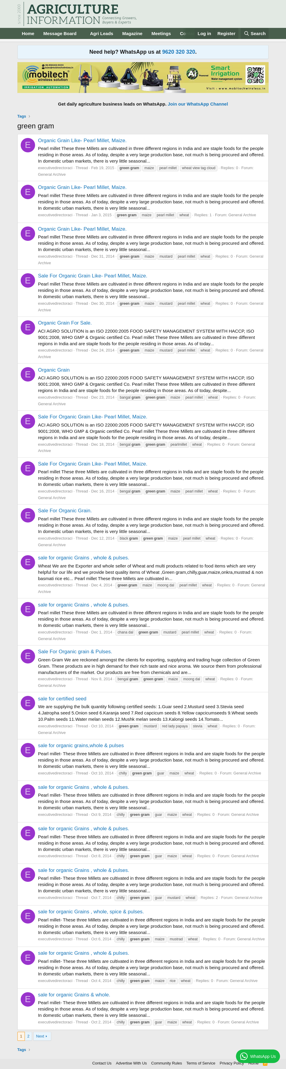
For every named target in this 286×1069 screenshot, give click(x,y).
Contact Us (102, 1063)
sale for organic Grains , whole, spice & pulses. (91, 912)
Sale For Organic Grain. (65, 511)
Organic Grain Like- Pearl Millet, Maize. (82, 140)
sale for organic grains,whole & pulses (81, 745)
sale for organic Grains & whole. (74, 995)
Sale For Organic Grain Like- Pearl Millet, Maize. (92, 276)
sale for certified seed (62, 699)
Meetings (161, 33)
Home (28, 33)
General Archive (52, 174)
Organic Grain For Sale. (65, 323)
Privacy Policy (232, 1063)
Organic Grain (54, 370)
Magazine (132, 33)
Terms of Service (200, 1063)
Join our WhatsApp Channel (198, 103)
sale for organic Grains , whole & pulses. (83, 558)
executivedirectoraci (55, 168)
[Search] (255, 33)
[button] (81, 33)
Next (40, 1036)
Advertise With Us (131, 1063)
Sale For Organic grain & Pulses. (75, 651)
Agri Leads (101, 33)
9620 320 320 (178, 52)
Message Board (59, 33)
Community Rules (166, 1063)
